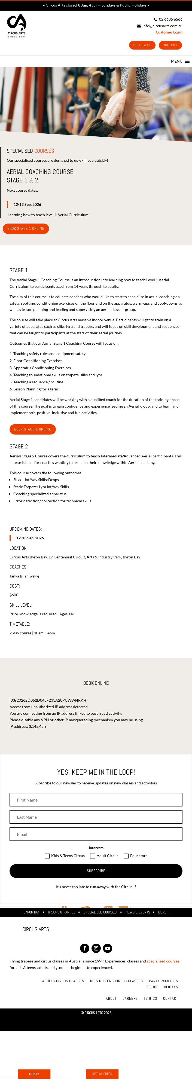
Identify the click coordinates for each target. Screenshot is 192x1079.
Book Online (140, 45)
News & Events (138, 912)
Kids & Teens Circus (65, 856)
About (111, 999)
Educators (135, 856)
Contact (170, 999)
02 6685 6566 (168, 19)
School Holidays (162, 987)
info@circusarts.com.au (159, 25)
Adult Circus (104, 856)
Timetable (170, 45)
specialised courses (163, 961)
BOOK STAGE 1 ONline (25, 229)
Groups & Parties (61, 912)
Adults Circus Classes (63, 981)
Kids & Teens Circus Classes (116, 981)
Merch (163, 912)
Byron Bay (31, 912)
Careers (130, 999)
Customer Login (169, 32)
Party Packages (163, 981)
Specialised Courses (100, 912)
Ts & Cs (150, 999)
